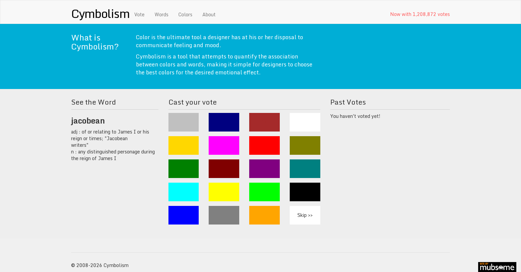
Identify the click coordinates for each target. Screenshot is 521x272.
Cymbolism (100, 13)
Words (161, 14)
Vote (139, 14)
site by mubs (497, 267)
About (209, 14)
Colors (185, 14)
